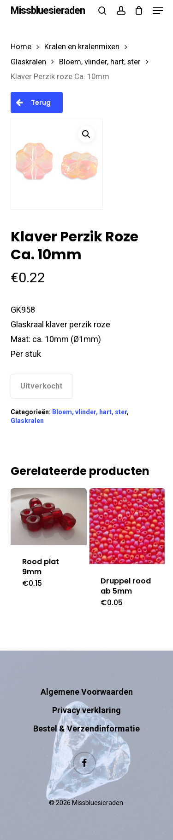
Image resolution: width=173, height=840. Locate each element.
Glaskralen (28, 61)
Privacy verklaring (86, 710)
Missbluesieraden (48, 11)
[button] (158, 10)
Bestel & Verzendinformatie (86, 728)
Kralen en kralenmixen (81, 46)
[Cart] (139, 11)
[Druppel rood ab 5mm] (127, 526)
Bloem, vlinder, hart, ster (100, 61)
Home (21, 46)
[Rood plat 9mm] (49, 516)
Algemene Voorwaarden (87, 692)
